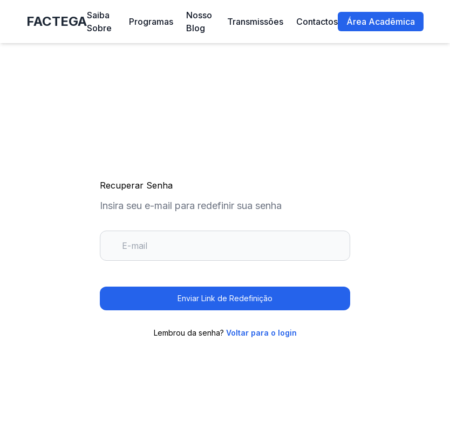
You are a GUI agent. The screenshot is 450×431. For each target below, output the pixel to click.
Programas (151, 21)
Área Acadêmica (380, 21)
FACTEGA (56, 21)
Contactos (317, 21)
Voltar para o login (261, 332)
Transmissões (255, 21)
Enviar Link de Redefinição (225, 298)
